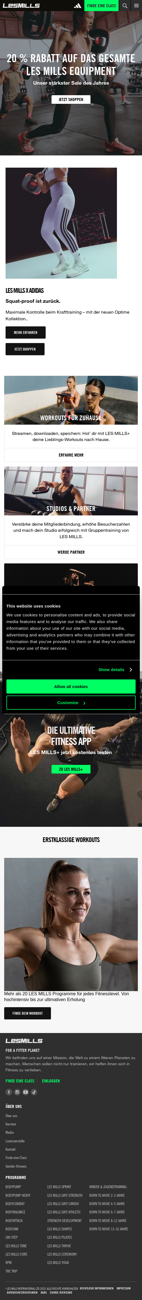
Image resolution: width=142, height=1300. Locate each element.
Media (10, 1132)
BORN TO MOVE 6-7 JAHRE (107, 1211)
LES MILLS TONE (16, 1245)
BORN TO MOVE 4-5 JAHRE (107, 1203)
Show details (111, 669)
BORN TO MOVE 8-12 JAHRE (107, 1220)
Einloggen (51, 1081)
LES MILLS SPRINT (59, 1186)
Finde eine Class (101, 5)
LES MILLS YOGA (58, 1262)
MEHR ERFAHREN (25, 332)
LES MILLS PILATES (59, 1237)
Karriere (11, 1123)
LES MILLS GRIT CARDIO (63, 1203)
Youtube (25, 1092)
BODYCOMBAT (15, 1203)
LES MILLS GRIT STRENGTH (64, 1195)
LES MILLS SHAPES (59, 1228)
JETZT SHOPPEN (71, 99)
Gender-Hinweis (16, 1165)
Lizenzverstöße (15, 1140)
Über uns (11, 1115)
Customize (71, 702)
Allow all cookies (71, 686)
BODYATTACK (14, 1220)
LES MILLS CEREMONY (62, 1253)
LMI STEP (12, 1237)
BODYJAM (12, 1228)
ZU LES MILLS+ (71, 769)
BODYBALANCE (15, 1211)
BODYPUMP (13, 1186)
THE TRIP (11, 1270)
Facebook (9, 1092)
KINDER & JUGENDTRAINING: (108, 1186)
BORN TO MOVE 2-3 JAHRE (107, 1195)
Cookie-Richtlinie (61, 1292)
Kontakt (11, 1149)
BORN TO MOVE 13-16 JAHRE (108, 1228)
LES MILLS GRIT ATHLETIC (64, 1211)
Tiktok (34, 1092)
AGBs (44, 1292)
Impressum (124, 1288)
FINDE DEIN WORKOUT (28, 1013)
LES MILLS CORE (16, 1253)
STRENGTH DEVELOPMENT (64, 1220)
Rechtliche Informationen (97, 1288)
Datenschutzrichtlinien (22, 1292)
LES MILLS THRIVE (59, 1245)
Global (21, 5)
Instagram (17, 1092)
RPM (9, 1262)
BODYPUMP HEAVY (18, 1195)
